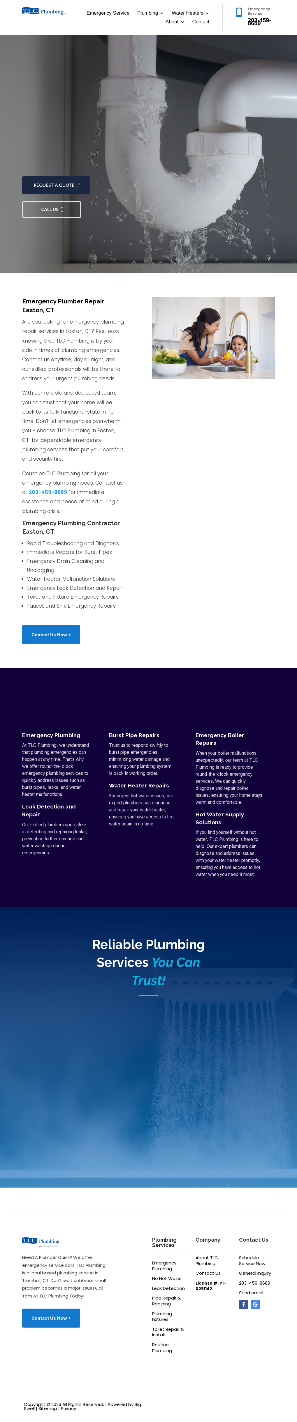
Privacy (68, 1408)
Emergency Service (108, 13)
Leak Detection (168, 1288)
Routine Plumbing (162, 1348)
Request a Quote (54, 185)
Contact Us (208, 1273)
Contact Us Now (49, 634)
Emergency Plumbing (164, 1266)
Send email (251, 1293)
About (172, 22)
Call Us (49, 209)
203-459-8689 (48, 492)
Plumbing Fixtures (162, 1317)
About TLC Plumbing (207, 1261)
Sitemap (47, 1408)
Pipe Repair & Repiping (166, 1301)
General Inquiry (255, 1273)
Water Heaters (187, 13)
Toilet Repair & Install (168, 1332)
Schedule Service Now (252, 1261)
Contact (201, 22)
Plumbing (147, 13)
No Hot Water (167, 1278)
